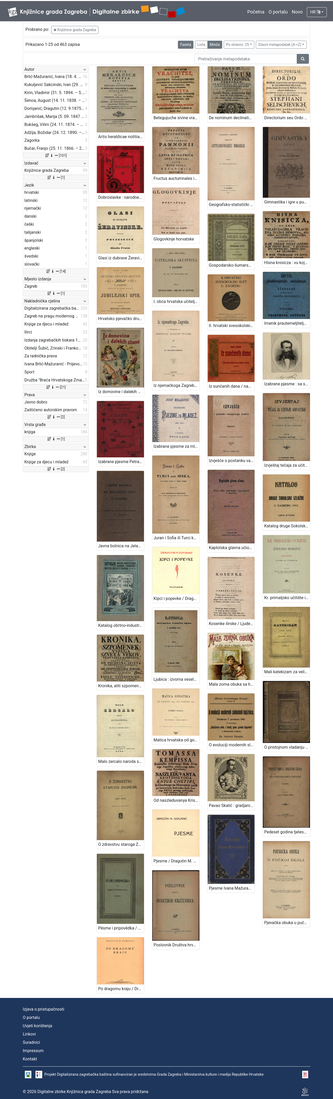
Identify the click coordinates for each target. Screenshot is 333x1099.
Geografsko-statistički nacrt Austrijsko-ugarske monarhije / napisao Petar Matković (232, 204)
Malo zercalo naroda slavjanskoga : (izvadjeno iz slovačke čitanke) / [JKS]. (121, 761)
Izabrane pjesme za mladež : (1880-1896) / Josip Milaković (176, 446)
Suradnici (31, 1042)
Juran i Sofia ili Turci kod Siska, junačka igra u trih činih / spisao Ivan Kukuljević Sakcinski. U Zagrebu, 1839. (176, 537)
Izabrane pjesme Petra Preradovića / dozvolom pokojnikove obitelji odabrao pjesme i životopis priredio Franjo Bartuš (121, 461)
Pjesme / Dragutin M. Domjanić (176, 861)
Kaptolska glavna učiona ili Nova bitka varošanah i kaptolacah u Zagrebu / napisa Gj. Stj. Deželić (232, 547)
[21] (56, 387)
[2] (56, 417)
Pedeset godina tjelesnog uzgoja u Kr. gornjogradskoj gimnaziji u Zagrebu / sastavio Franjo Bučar (287, 831)
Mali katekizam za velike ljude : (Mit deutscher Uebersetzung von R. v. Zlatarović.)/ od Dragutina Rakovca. (287, 671)
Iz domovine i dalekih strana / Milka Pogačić (121, 391)
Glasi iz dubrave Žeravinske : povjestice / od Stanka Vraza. (121, 258)
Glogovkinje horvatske (174, 239)
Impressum (33, 1050)
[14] (56, 271)
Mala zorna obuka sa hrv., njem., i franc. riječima (232, 684)
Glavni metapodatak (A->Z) (279, 44)
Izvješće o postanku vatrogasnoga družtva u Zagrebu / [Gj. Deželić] (232, 460)
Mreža (215, 44)
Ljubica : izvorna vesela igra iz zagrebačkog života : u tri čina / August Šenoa (176, 679)
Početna (255, 12)
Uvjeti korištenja (37, 1025)
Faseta (185, 44)
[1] (56, 177)
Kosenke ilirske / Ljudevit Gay (232, 623)
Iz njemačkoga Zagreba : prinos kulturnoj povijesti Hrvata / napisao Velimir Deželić (176, 385)
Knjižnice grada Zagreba (75, 30)
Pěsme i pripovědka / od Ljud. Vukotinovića (121, 928)
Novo (297, 12)
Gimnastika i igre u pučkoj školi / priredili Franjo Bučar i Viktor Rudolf (287, 202)
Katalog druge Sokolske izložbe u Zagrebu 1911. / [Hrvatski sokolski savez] (287, 525)
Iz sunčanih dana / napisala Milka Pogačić (232, 386)
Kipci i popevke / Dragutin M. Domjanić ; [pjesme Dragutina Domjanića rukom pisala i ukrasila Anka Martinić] (176, 598)
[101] (56, 155)
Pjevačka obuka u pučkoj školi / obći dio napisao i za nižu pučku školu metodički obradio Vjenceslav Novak (287, 922)
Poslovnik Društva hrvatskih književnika (176, 944)
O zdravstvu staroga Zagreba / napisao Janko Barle (121, 844)
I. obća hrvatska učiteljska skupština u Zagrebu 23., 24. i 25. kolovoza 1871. (176, 301)
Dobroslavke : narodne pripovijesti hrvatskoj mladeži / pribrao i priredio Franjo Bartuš (121, 197)
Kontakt (30, 1059)
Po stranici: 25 (237, 44)
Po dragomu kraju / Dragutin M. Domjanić (121, 988)
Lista (201, 44)
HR (315, 12)
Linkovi (29, 1034)
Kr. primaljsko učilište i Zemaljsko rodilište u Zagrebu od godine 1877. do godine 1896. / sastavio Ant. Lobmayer (287, 597)
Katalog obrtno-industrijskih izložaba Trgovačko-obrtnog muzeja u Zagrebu (121, 625)
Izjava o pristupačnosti (43, 1009)
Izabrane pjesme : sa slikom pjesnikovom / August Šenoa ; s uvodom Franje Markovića (287, 383)
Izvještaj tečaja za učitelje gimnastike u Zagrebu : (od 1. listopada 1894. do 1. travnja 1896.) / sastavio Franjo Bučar (287, 465)
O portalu (278, 12)
